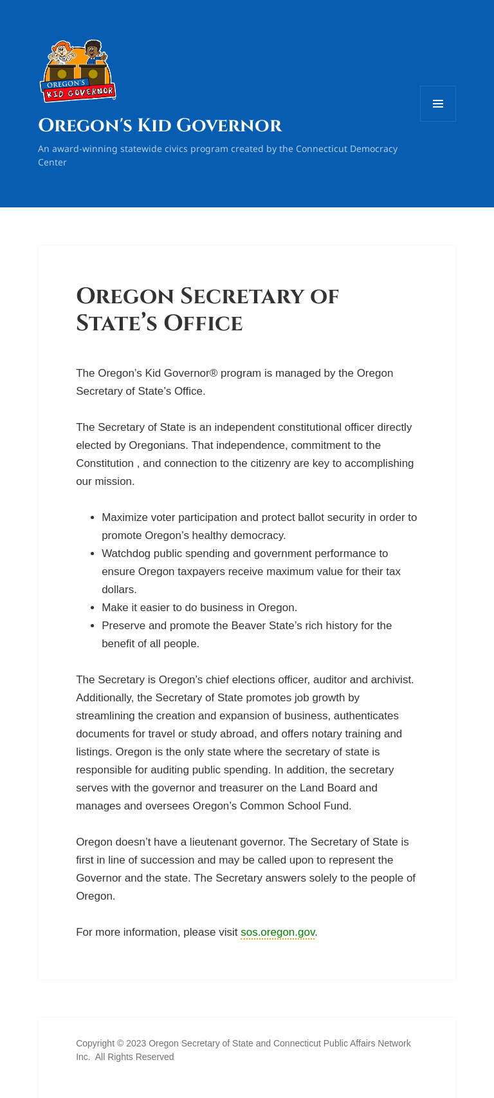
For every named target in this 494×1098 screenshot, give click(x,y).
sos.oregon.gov (278, 932)
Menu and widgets (438, 121)
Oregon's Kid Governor (160, 125)
